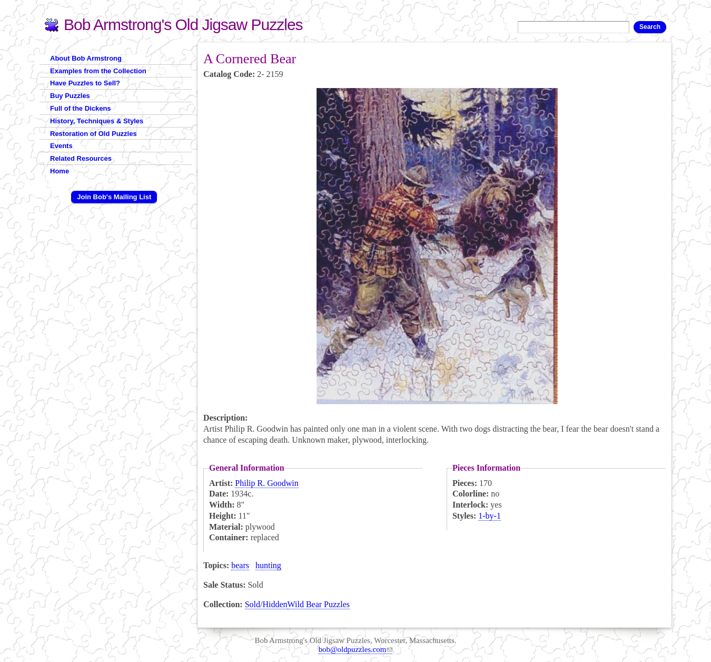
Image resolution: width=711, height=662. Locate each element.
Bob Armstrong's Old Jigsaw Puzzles (183, 24)
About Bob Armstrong (86, 58)
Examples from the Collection (98, 71)
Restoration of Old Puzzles (93, 134)
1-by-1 (489, 515)
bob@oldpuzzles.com (356, 649)
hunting (268, 565)
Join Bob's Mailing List (114, 197)
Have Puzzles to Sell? (85, 83)
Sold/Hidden (266, 604)
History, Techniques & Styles (96, 121)
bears (240, 565)
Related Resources (81, 158)
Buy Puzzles (70, 96)
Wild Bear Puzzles (319, 604)
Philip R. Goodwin (266, 483)
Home (59, 171)
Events (61, 146)
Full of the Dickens (80, 108)
